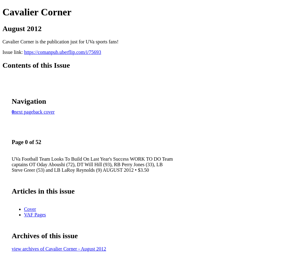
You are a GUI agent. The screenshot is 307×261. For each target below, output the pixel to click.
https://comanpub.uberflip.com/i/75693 (62, 52)
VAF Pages (35, 214)
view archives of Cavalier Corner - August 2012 (59, 248)
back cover (44, 111)
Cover (30, 209)
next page (23, 111)
